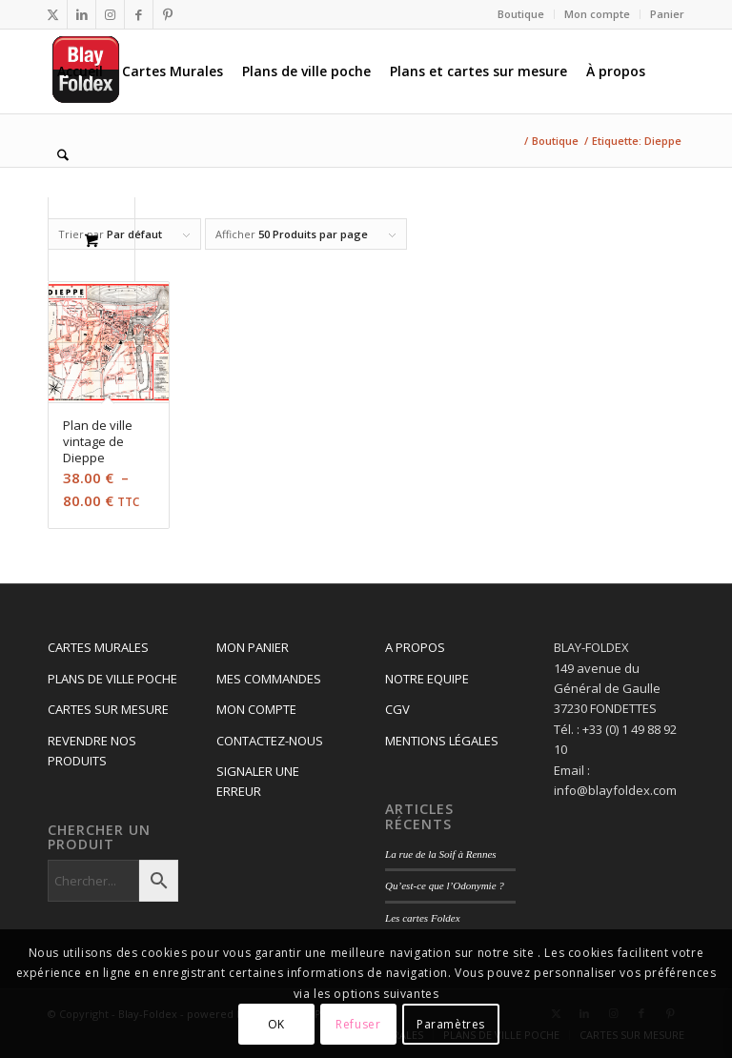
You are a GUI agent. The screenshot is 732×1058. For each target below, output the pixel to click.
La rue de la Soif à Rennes (441, 854)
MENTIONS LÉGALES (441, 740)
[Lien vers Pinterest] (167, 14)
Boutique (521, 14)
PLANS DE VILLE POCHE (112, 678)
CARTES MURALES (98, 647)
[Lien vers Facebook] (138, 14)
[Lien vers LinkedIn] (81, 14)
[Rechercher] (62, 155)
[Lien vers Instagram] (110, 14)
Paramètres (451, 1024)
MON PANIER (252, 647)
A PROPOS (415, 647)
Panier (667, 14)
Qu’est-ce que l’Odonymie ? (444, 885)
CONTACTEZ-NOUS (269, 740)
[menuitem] (521, 14)
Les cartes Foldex (422, 918)
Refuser (358, 1024)
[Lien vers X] (53, 14)
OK (276, 1024)
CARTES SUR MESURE (108, 709)
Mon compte (597, 14)
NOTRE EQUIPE (427, 678)
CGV (397, 709)
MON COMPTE (256, 709)
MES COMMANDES (268, 678)
